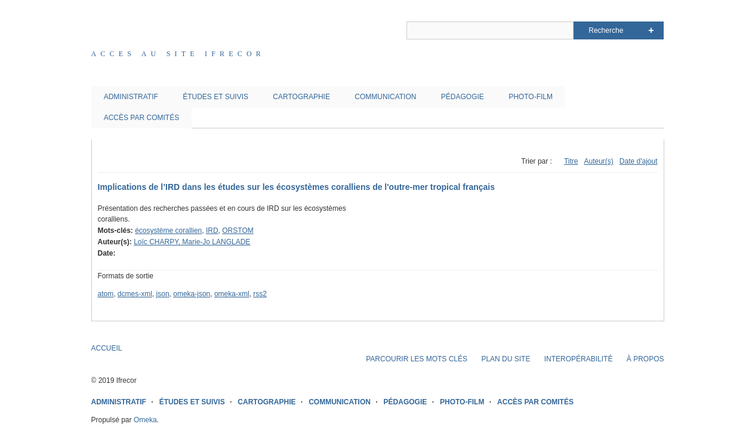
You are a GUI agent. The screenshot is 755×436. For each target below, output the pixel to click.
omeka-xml (231, 294)
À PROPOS (645, 359)
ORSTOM (237, 230)
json (163, 294)
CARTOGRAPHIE (301, 97)
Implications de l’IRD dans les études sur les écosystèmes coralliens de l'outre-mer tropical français (296, 187)
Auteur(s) (598, 161)
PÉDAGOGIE (462, 97)
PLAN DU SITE (505, 359)
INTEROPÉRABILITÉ (578, 359)
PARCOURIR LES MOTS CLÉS (416, 359)
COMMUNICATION (385, 97)
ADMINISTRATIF (131, 97)
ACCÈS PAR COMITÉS (141, 117)
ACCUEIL (106, 348)
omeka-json (191, 294)
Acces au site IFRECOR (178, 54)
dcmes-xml (135, 294)
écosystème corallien (168, 230)
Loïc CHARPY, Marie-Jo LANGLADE (192, 242)
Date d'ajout (639, 161)
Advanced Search (651, 30)
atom (106, 294)
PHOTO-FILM (531, 97)
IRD (212, 230)
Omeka (145, 420)
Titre (571, 161)
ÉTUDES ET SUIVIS (215, 97)
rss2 (260, 294)
